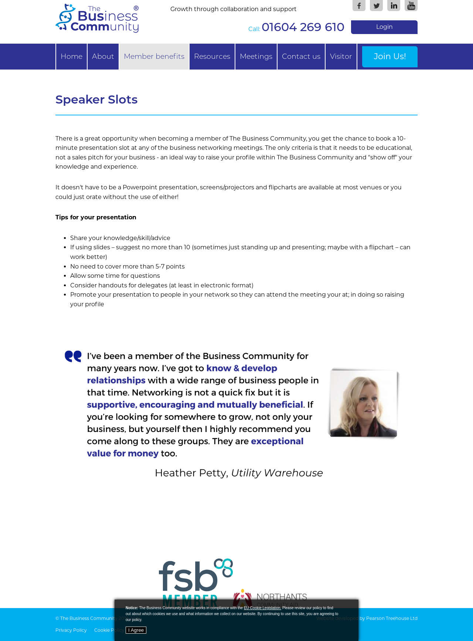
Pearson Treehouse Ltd (392, 618)
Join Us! (390, 56)
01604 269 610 (303, 27)
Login (384, 26)
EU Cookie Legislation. (262, 608)
